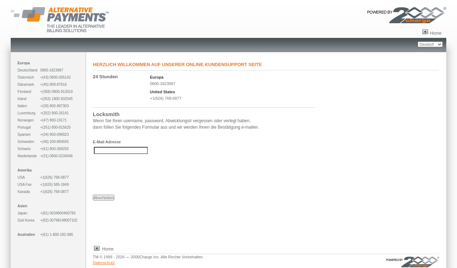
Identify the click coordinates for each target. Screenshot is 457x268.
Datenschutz (104, 262)
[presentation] (147, 174)
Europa (157, 77)
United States (162, 92)
